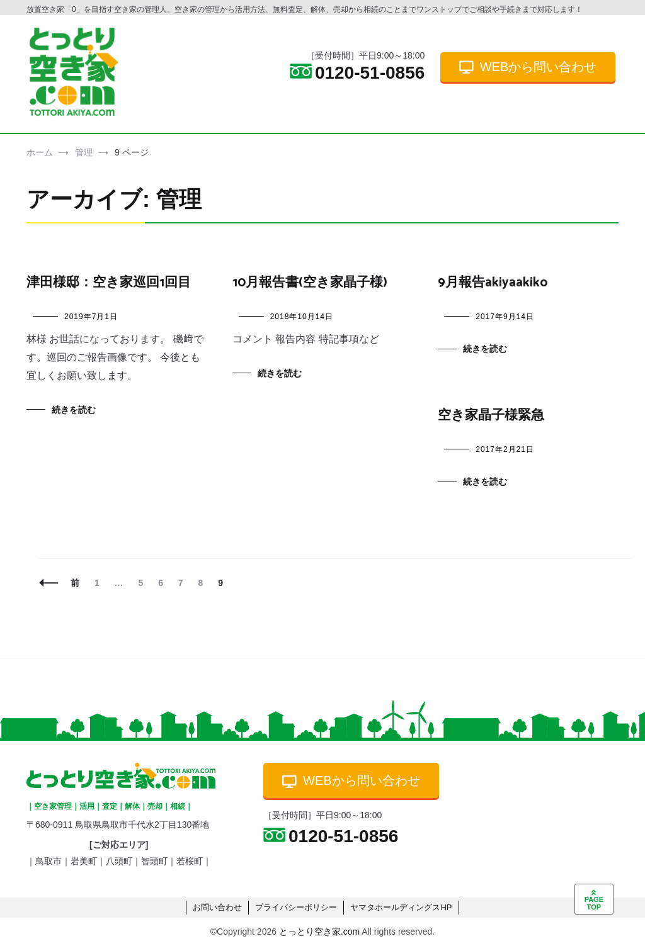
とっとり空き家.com (319, 931)
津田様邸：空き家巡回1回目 (108, 282)
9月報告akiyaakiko (492, 282)
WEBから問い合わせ (528, 67)
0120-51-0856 (357, 72)
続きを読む (74, 410)
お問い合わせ (217, 907)
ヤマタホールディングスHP (401, 907)
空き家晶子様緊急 (491, 415)
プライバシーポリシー (296, 907)
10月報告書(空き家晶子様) (309, 282)
